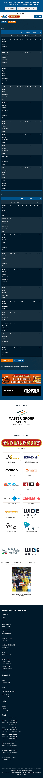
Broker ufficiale (31, 517)
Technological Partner (11, 517)
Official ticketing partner (31, 462)
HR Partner (31, 476)
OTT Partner (31, 504)
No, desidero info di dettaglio (26, 8)
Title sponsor (21, 448)
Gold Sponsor (11, 462)
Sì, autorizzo (10, 8)
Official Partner (12, 490)
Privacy (33, 768)
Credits (30, 770)
